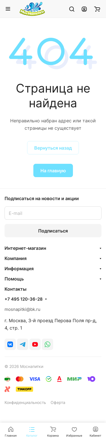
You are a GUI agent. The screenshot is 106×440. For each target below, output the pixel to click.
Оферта (58, 402)
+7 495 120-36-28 (24, 299)
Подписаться (53, 231)
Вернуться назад (53, 148)
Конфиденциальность (25, 402)
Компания (16, 258)
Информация (19, 268)
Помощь (14, 279)
